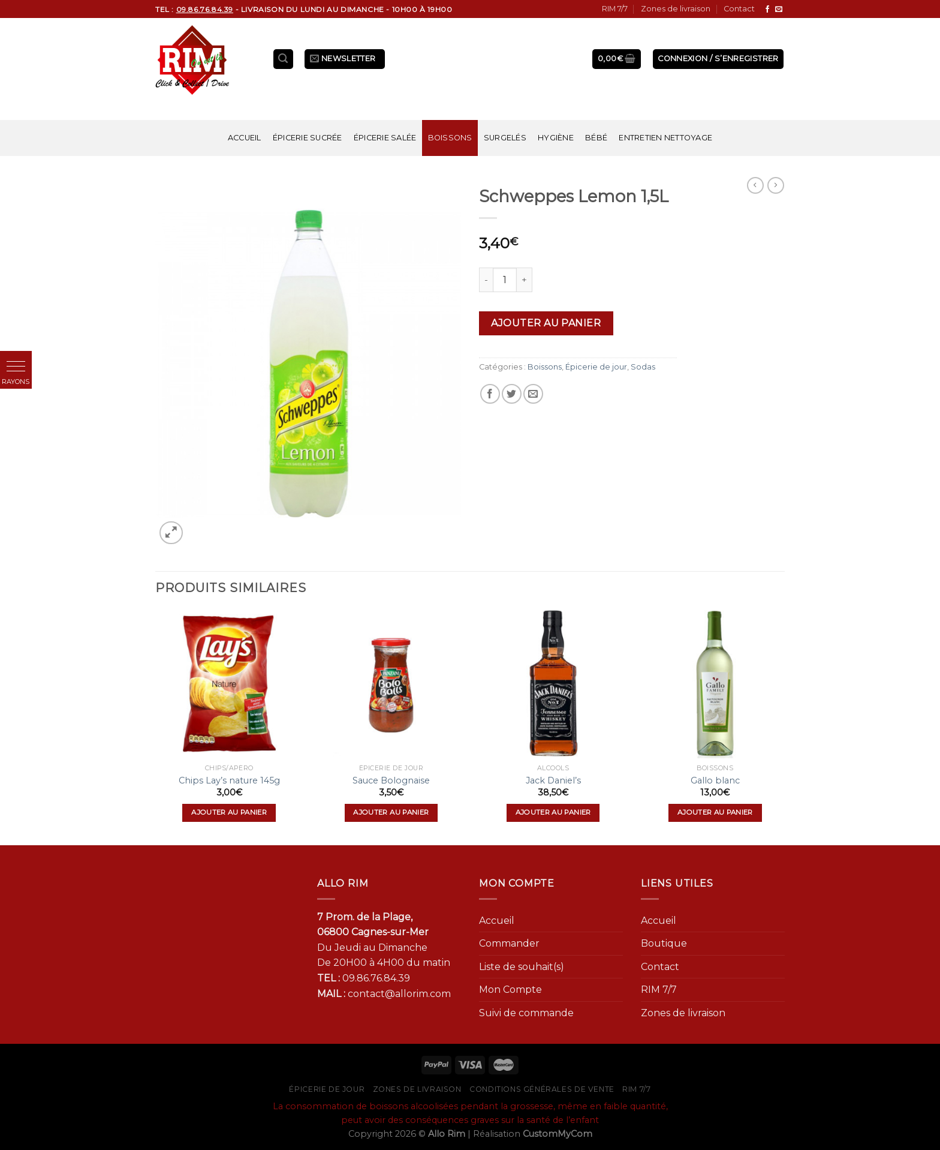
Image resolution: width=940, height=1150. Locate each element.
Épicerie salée (385, 137)
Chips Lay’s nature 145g (229, 780)
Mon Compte (510, 989)
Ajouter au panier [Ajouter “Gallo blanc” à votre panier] (715, 812)
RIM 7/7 (615, 8)
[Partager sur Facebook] (490, 394)
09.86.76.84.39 (376, 978)
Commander (509, 943)
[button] (16, 367)
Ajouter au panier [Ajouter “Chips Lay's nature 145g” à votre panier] (229, 812)
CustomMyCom (557, 1133)
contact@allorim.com (399, 993)
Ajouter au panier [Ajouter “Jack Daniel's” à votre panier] (553, 812)
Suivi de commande (526, 1013)
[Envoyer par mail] (533, 394)
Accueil (244, 137)
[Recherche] (283, 59)
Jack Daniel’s (553, 780)
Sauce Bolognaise (391, 780)
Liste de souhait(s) (521, 966)
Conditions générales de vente (541, 1089)
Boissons (450, 137)
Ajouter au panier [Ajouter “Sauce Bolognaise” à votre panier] (391, 812)
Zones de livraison (675, 8)
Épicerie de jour (596, 366)
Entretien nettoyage (665, 137)
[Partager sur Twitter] (512, 394)
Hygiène (556, 137)
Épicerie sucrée (307, 137)
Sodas (643, 366)
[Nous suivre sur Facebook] (767, 9)
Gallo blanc (715, 780)
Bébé (596, 137)
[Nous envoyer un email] (778, 9)
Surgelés (505, 137)
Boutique (664, 943)
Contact (739, 8)
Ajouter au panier (546, 323)
